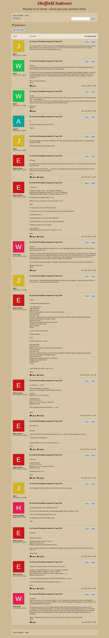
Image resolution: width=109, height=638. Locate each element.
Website (41, 177)
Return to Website (18, 15)
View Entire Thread (90, 36)
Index (27, 15)
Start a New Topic (18, 30)
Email (34, 86)
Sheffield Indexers (19, 25)
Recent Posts (17, 18)
